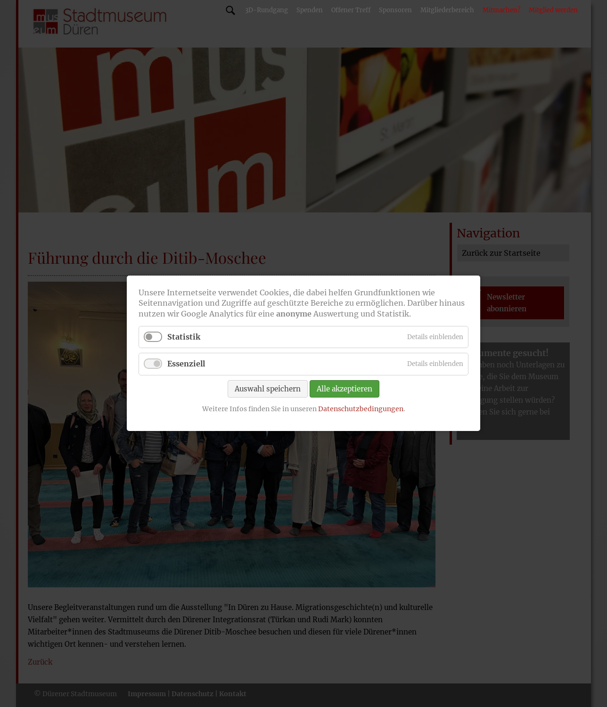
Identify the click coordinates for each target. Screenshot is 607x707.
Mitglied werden (553, 10)
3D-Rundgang (266, 10)
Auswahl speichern (268, 388)
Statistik (183, 337)
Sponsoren (395, 10)
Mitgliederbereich (447, 10)
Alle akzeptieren (344, 388)
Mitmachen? (501, 10)
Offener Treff (350, 10)
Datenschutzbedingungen (360, 409)
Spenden (309, 10)
